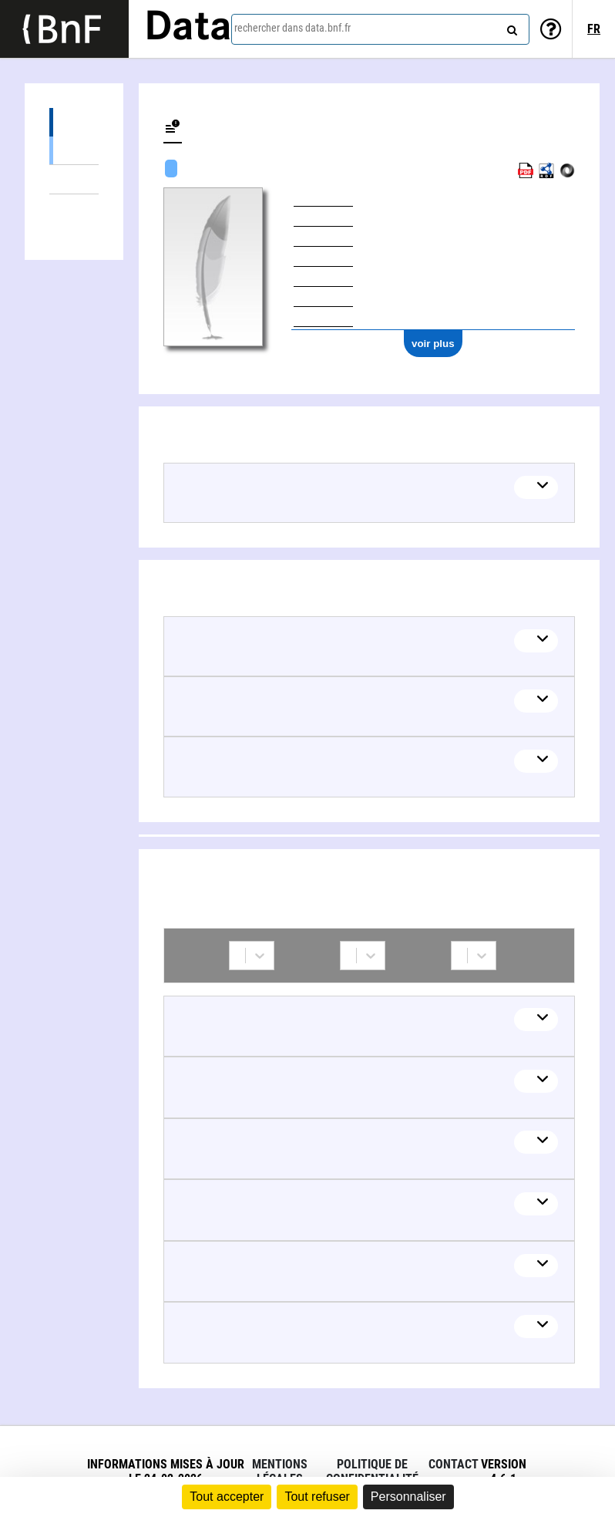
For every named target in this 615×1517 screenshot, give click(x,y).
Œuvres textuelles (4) (74, 150)
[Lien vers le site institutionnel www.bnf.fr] (64, 29)
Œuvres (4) (74, 122)
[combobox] (380, 29)
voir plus (433, 343)
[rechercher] (510, 27)
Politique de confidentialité (372, 1471)
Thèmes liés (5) (74, 179)
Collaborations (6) (74, 208)
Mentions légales (280, 1471)
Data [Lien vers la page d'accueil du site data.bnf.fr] (188, 28)
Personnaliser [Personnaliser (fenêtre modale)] (408, 1496)
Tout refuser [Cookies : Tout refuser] (316, 1496)
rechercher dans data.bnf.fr (292, 28)
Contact (453, 1464)
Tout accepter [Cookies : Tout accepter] (227, 1496)
